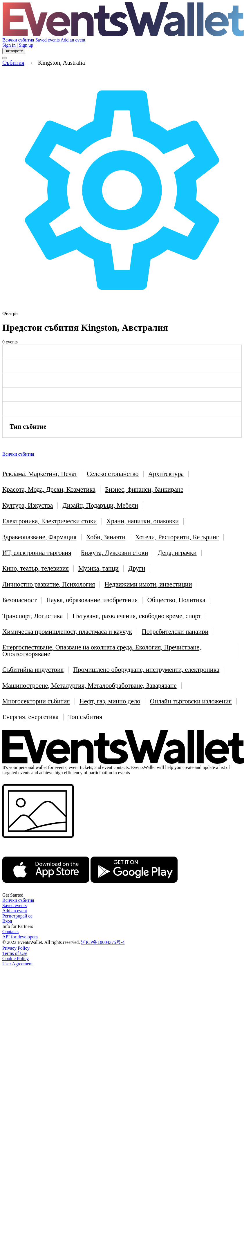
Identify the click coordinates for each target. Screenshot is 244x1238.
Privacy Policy (16, 948)
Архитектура (166, 473)
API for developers (20, 936)
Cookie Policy (15, 958)
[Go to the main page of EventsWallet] (123, 34)
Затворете (14, 51)
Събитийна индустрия (33, 669)
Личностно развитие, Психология (48, 584)
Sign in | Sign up (17, 45)
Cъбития (13, 62)
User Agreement (17, 963)
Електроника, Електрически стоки (49, 521)
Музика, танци (98, 568)
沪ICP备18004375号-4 (102, 942)
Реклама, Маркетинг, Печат (39, 473)
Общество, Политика (176, 600)
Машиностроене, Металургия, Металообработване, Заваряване (89, 685)
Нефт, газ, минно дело (109, 701)
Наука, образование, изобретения (92, 600)
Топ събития (85, 717)
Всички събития (18, 39)
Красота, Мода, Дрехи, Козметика (48, 489)
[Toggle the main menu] (4, 58)
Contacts (10, 931)
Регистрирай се (17, 915)
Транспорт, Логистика (32, 616)
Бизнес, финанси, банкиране (144, 489)
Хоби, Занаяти (106, 537)
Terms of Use (14, 953)
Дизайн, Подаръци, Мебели (100, 505)
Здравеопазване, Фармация (39, 537)
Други (136, 568)
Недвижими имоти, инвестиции (148, 584)
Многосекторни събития (36, 701)
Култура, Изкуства (27, 505)
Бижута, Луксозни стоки (114, 552)
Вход (7, 921)
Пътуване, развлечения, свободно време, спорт (136, 616)
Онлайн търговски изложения (191, 701)
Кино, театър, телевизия (35, 568)
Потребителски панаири (175, 631)
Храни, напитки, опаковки (142, 521)
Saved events (48, 39)
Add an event (73, 39)
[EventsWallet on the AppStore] (45, 889)
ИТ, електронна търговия (36, 552)
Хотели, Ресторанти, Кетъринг (177, 537)
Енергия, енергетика (30, 717)
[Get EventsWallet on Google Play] (134, 889)
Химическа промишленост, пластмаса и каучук (67, 631)
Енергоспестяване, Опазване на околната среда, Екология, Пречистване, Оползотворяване (101, 650)
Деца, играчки (177, 552)
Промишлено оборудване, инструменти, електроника (146, 669)
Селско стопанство (113, 473)
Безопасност (19, 600)
